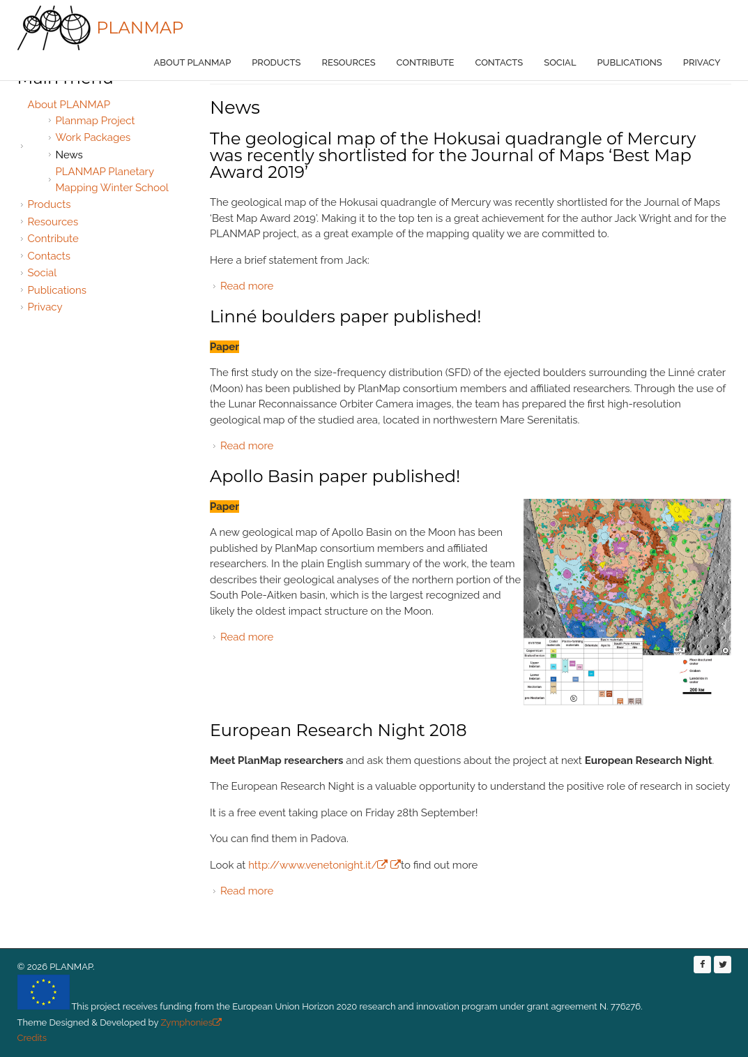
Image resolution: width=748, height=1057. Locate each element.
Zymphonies (190, 1022)
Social (560, 62)
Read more (246, 286)
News (69, 155)
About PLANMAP (192, 62)
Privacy (702, 62)
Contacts (499, 62)
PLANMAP (139, 27)
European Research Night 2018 (338, 730)
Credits (32, 1038)
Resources (349, 62)
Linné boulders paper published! (346, 316)
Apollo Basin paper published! (335, 476)
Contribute (426, 62)
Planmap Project (95, 120)
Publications (629, 62)
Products (276, 62)
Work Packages (93, 137)
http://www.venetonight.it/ (318, 865)
